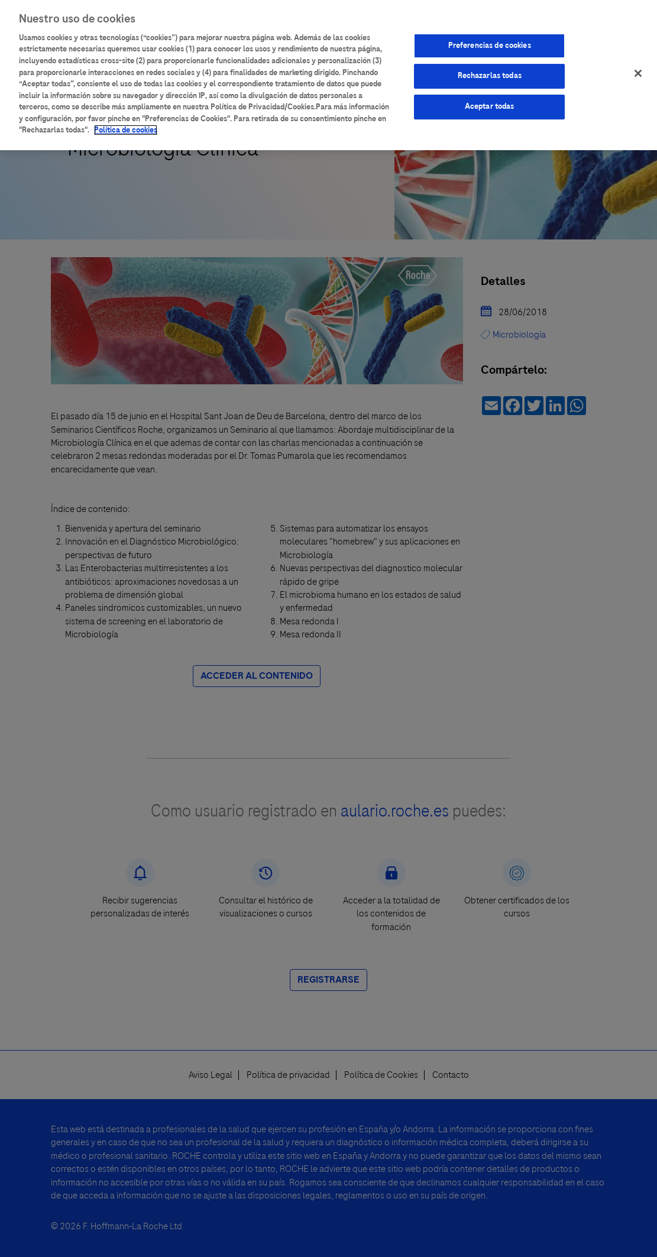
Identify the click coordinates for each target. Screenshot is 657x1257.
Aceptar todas (489, 103)
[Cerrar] (638, 70)
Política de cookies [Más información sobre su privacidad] (125, 127)
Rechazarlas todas (490, 72)
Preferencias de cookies (489, 42)
